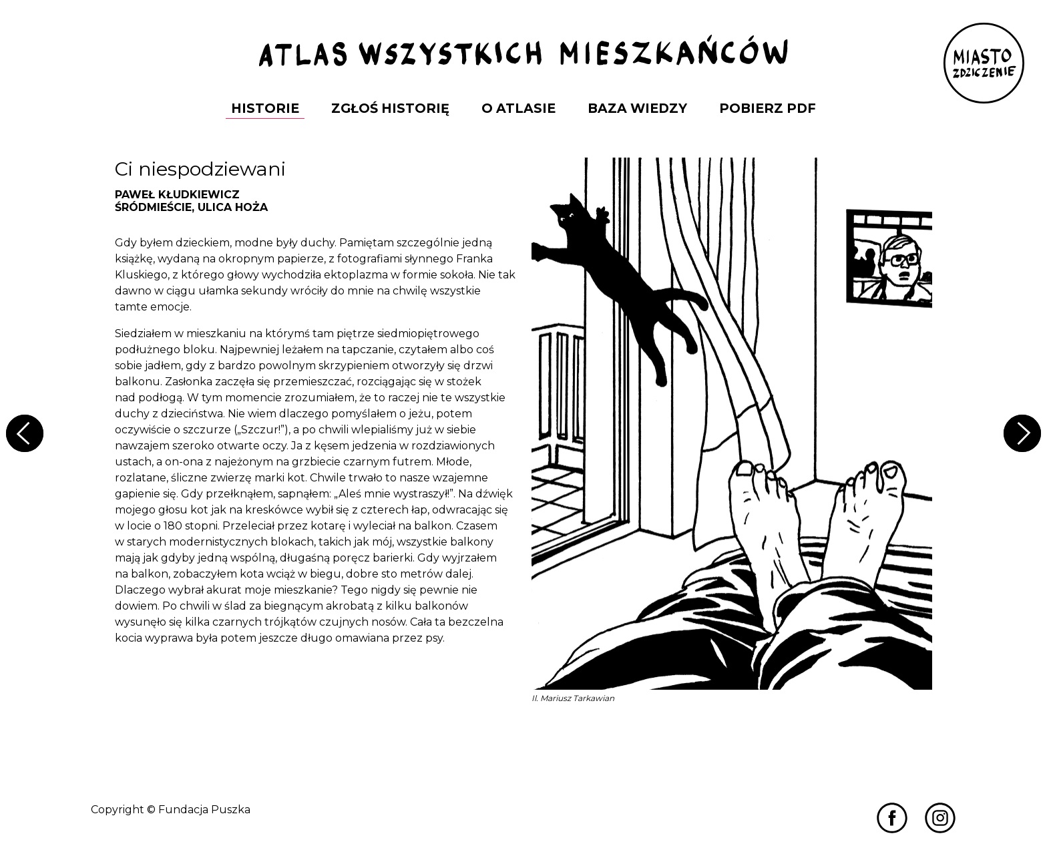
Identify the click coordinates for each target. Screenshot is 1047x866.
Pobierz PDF (767, 108)
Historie (265, 108)
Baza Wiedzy (637, 108)
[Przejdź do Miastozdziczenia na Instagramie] (940, 817)
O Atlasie (518, 108)
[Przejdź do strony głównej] (523, 52)
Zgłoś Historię (390, 108)
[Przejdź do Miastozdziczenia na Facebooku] (892, 817)
